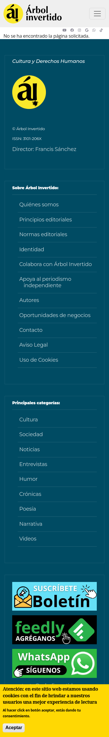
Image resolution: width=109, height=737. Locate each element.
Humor (28, 479)
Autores (29, 300)
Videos (27, 539)
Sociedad (31, 434)
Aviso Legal (33, 345)
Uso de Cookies (38, 360)
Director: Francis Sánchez (44, 149)
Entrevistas (33, 464)
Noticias (29, 449)
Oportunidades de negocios (54, 315)
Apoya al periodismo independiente (45, 282)
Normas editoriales (43, 234)
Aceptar (13, 727)
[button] (66, 30)
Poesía (27, 509)
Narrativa (30, 524)
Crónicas (30, 494)
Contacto (30, 330)
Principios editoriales (45, 219)
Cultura (28, 419)
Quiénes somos (38, 204)
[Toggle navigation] (97, 13)
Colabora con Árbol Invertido (55, 264)
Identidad (31, 249)
